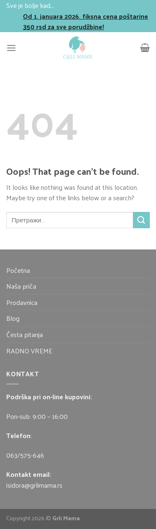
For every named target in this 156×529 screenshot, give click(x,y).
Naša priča (21, 286)
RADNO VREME (29, 351)
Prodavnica (21, 302)
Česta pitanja (24, 334)
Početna (18, 270)
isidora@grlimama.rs (34, 485)
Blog (13, 318)
